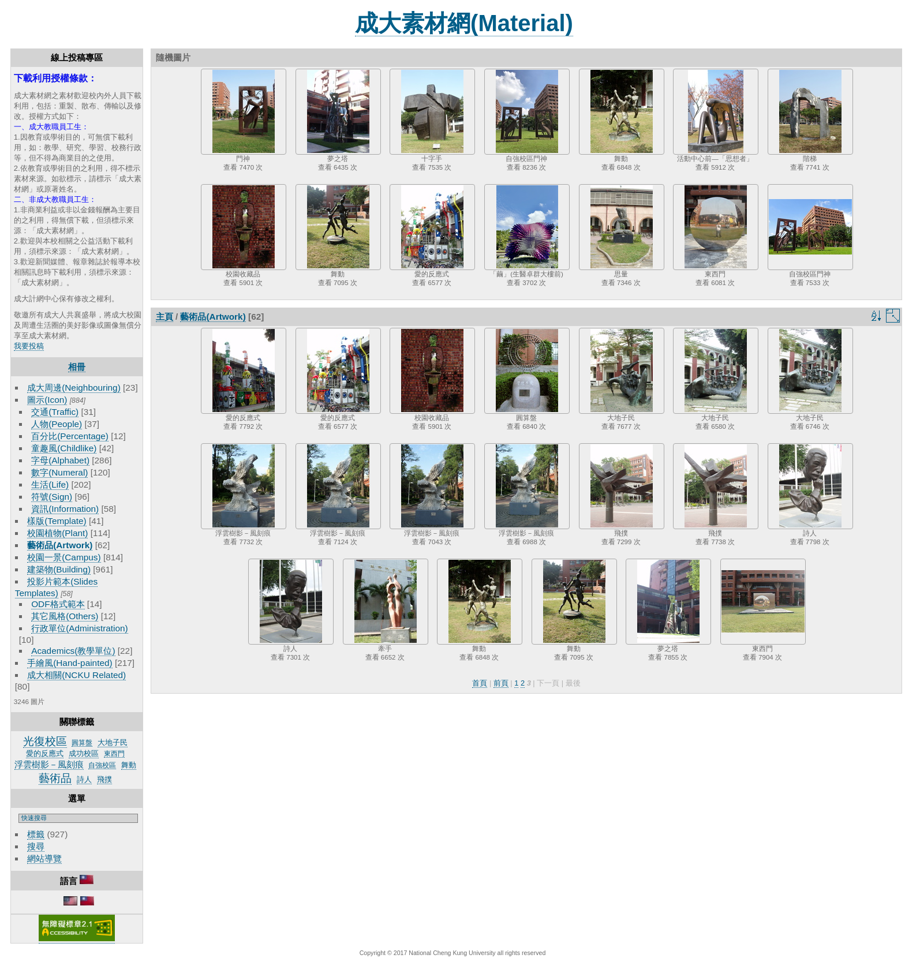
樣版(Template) (57, 521)
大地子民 (113, 742)
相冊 (76, 367)
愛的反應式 (44, 753)
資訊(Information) (65, 509)
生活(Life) (50, 484)
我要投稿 (29, 346)
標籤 (35, 834)
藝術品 (55, 778)
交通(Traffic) (54, 412)
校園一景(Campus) (63, 557)
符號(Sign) (51, 496)
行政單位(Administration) (79, 628)
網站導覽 (44, 858)
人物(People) (56, 424)
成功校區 (84, 753)
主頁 (164, 316)
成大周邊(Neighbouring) (74, 387)
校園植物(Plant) (57, 533)
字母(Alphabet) (60, 460)
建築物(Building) (59, 569)
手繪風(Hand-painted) (69, 663)
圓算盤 (82, 742)
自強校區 (102, 765)
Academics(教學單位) (73, 651)
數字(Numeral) (59, 472)
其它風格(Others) (64, 616)
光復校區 (45, 741)
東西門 (114, 753)
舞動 (128, 765)
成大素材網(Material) (464, 23)
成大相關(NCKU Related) (76, 675)
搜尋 (35, 846)
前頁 (500, 683)
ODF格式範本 (57, 604)
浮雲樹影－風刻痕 (49, 764)
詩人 (84, 779)
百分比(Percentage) (70, 436)
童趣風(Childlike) (63, 448)
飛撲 (104, 779)
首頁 (479, 683)
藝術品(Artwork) (59, 545)
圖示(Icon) (47, 400)
